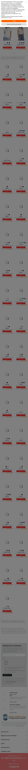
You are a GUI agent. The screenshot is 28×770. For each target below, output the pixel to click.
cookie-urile (15, 8)
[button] (26, 2)
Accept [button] (14, 21)
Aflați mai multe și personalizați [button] (14, 24)
